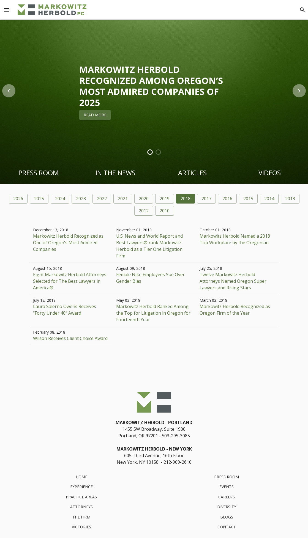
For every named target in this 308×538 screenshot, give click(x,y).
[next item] (299, 90)
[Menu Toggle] (6, 10)
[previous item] (8, 90)
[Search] (302, 10)
